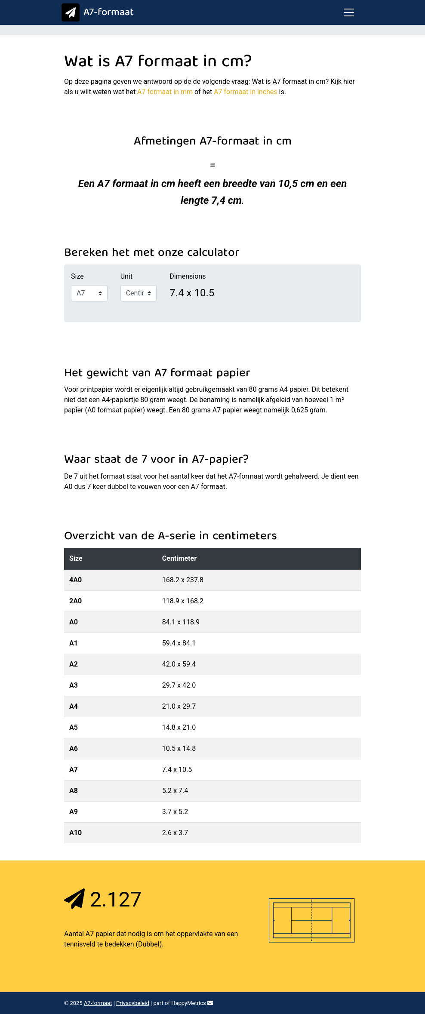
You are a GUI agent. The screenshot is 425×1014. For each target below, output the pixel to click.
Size (77, 276)
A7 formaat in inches (245, 92)
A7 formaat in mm (165, 92)
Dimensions (187, 276)
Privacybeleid (132, 1003)
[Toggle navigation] (349, 12)
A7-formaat (96, 13)
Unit (126, 276)
